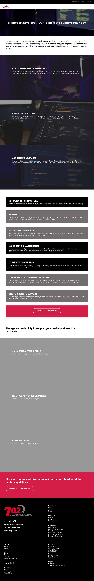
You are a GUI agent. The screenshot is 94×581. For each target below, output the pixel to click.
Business (51, 516)
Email (50, 553)
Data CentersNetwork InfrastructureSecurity (55, 528)
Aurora (6, 556)
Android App (52, 550)
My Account (52, 546)
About (6, 545)
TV (49, 509)
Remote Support (53, 555)
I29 (5, 555)
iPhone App (52, 552)
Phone (50, 511)
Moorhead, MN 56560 (13, 524)
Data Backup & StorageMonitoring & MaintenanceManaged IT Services (56, 534)
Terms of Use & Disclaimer (57, 565)
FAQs (6, 569)
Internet (50, 507)
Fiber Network (53, 521)
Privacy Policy (52, 563)
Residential (52, 506)
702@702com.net (12, 527)
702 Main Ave (10, 521)
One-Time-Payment (54, 548)
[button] (90, 7)
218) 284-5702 (11, 531)
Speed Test (8, 573)
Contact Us (8, 548)
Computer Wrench (10, 558)
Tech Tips (7, 571)
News (6, 546)
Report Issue (52, 557)
